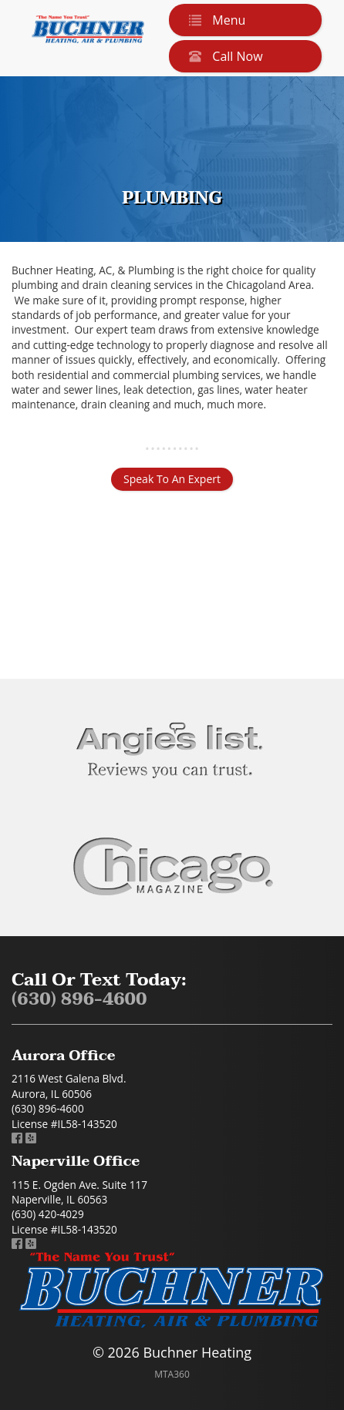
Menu (214, 20)
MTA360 (172, 1374)
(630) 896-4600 (79, 999)
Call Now (222, 56)
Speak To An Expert (172, 479)
